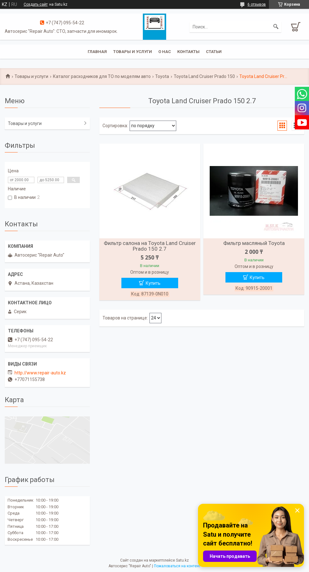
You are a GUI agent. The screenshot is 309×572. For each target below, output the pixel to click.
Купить (153, 283)
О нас (164, 51)
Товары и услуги (132, 51)
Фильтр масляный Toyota (254, 243)
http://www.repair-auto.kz (40, 372)
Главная (97, 51)
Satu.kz (182, 560)
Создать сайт (36, 4)
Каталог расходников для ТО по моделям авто (102, 76)
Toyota (162, 76)
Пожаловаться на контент (177, 566)
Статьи (214, 51)
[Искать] (276, 27)
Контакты (188, 51)
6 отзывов (257, 4)
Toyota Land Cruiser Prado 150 (204, 76)
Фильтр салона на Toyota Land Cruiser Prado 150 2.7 (150, 246)
